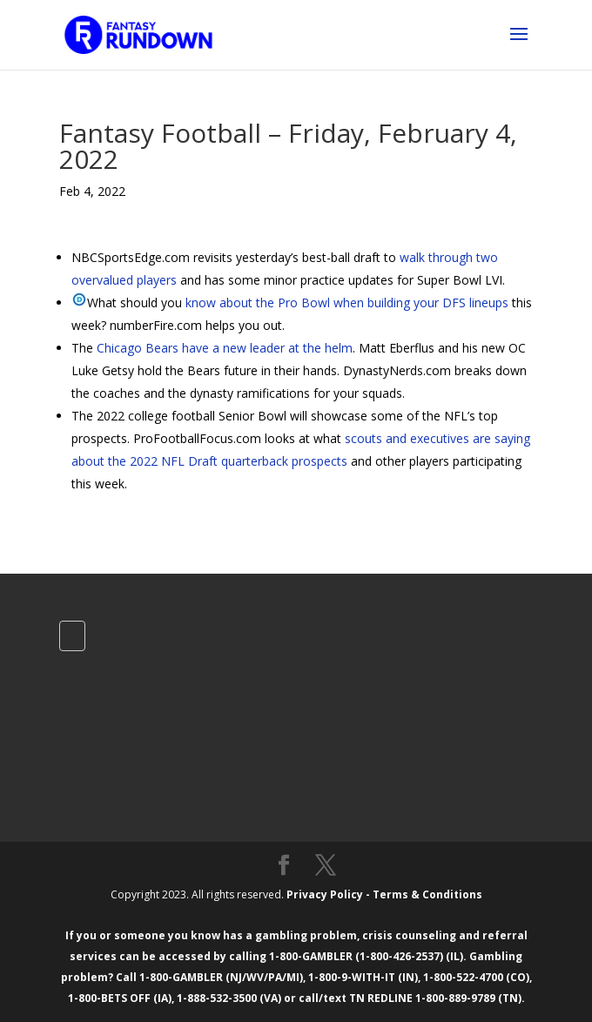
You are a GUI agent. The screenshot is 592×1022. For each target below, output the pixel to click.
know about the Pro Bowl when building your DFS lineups (346, 302)
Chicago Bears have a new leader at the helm (225, 348)
